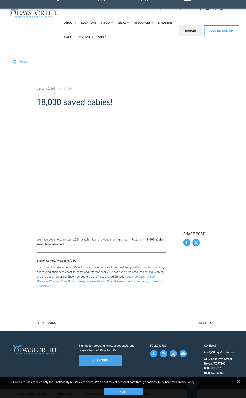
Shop (102, 37)
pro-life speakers (152, 267)
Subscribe (100, 360)
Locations (88, 23)
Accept (123, 392)
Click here (164, 382)
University (85, 37)
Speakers (165, 23)
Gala (68, 37)
